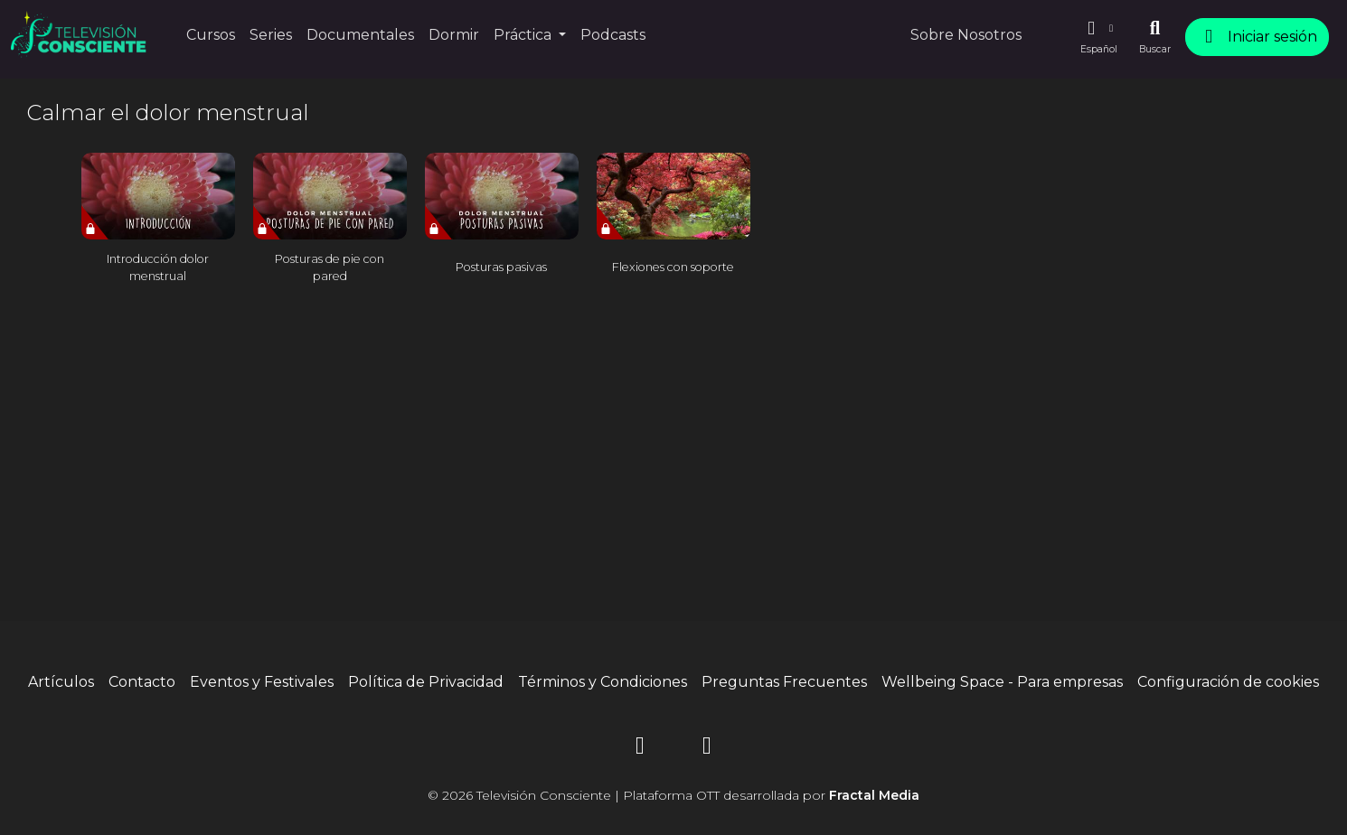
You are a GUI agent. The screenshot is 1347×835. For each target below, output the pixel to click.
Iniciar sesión (1257, 36)
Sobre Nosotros (966, 34)
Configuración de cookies (1228, 681)
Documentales (360, 34)
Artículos (61, 681)
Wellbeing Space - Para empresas (1002, 681)
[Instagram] (640, 748)
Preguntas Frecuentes (784, 681)
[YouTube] (707, 748)
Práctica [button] (524, 34)
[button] (1098, 37)
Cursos (210, 34)
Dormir (454, 34)
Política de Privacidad (426, 681)
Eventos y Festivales (262, 681)
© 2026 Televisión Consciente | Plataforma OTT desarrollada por (673, 795)
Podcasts (612, 34)
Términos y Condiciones (602, 681)
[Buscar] (1155, 37)
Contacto (141, 681)
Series (271, 34)
